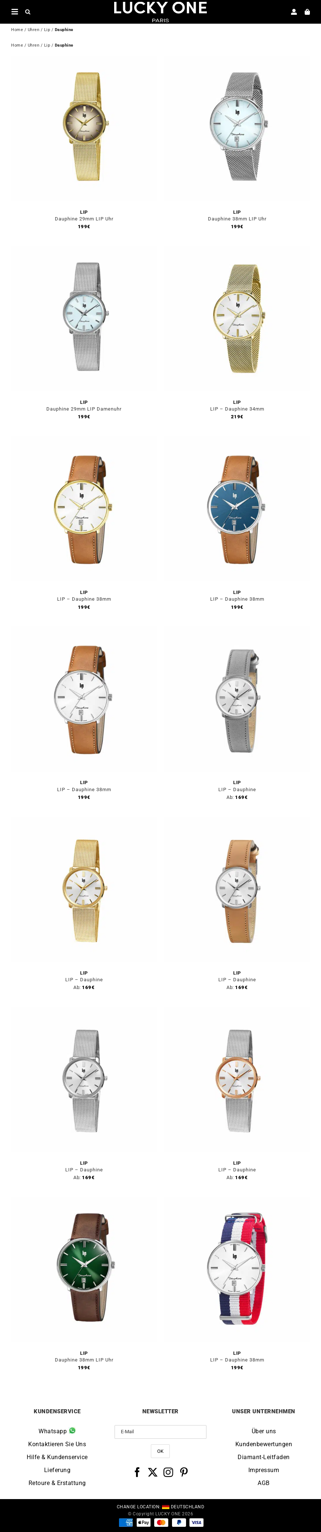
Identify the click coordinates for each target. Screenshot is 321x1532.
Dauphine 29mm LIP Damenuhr (84, 409)
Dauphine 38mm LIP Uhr (237, 219)
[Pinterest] (184, 1472)
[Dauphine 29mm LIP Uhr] (84, 60)
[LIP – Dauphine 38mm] (84, 440)
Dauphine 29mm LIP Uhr (84, 219)
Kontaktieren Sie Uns (57, 1444)
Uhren (34, 29)
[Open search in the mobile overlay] (28, 11)
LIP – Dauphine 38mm (84, 599)
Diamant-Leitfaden (264, 1457)
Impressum (263, 1470)
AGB (264, 1483)
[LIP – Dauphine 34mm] (237, 250)
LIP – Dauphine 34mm (237, 409)
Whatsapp (57, 1431)
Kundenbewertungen (263, 1444)
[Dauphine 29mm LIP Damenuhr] (84, 250)
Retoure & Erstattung (57, 1483)
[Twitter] (153, 1472)
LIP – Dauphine (237, 789)
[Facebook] (137, 1472)
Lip (47, 29)
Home (17, 29)
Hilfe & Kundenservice (57, 1457)
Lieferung (57, 1470)
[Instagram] (168, 1472)
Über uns (264, 1431)
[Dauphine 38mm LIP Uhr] (237, 60)
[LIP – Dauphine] (237, 630)
